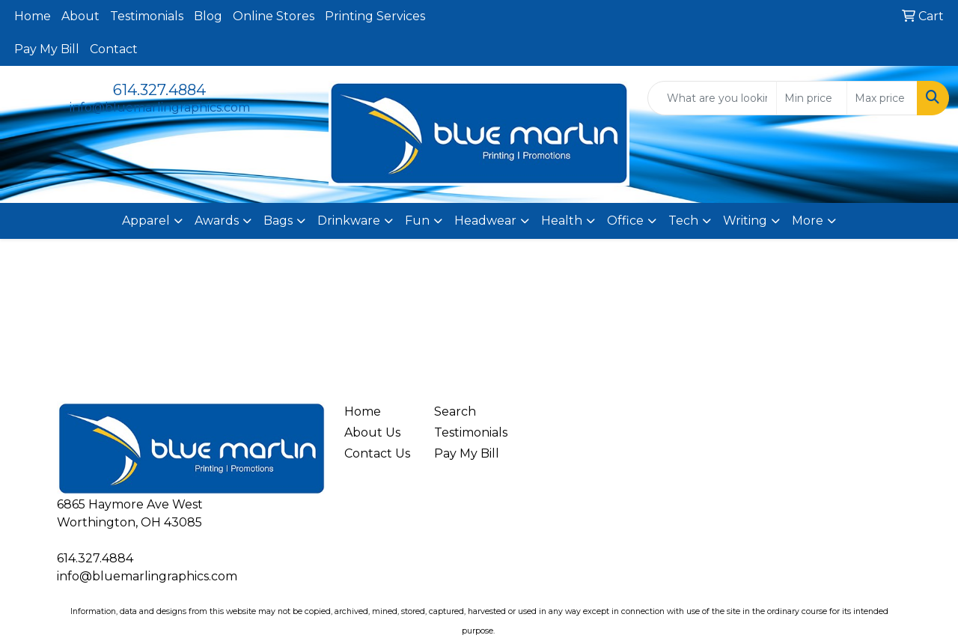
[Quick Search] (712, 98)
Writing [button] (745, 220)
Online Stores (273, 16)
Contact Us (377, 453)
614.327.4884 (159, 90)
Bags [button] (278, 220)
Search (455, 411)
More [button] (807, 220)
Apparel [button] (146, 220)
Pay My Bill (46, 49)
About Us (372, 432)
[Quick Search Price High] (882, 98)
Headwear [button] (485, 220)
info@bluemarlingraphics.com (160, 107)
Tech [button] (683, 220)
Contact (114, 49)
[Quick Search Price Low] (811, 98)
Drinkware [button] (348, 220)
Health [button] (561, 220)
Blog (208, 16)
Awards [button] (217, 220)
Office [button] (625, 220)
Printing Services (375, 16)
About (80, 16)
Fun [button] (417, 220)
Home (32, 16)
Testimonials (146, 16)
